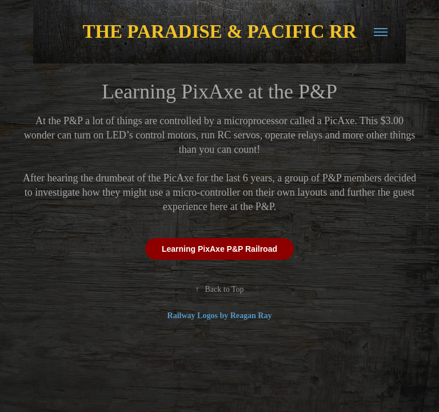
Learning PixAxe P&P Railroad (219, 248)
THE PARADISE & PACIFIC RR (219, 31)
